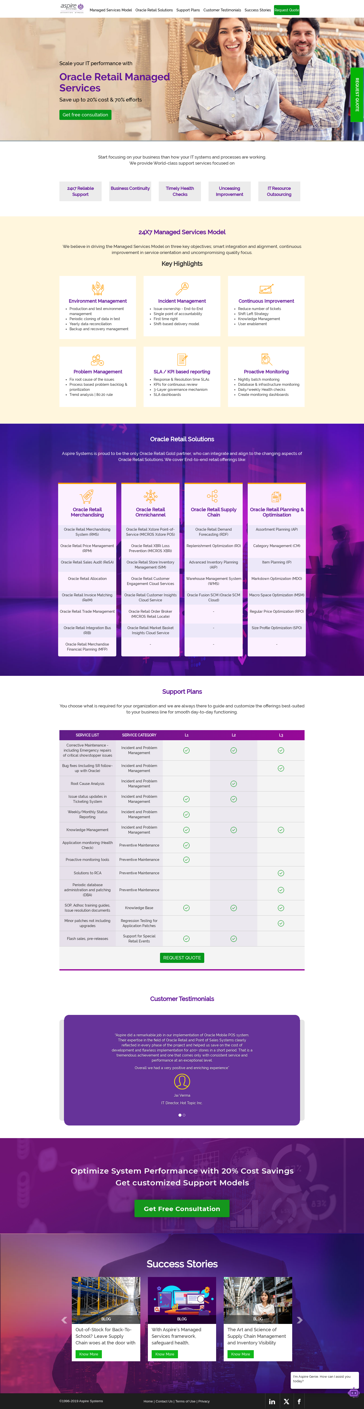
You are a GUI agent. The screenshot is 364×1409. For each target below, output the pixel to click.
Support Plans (188, 10)
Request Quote (287, 10)
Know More (88, 1354)
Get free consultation (85, 114)
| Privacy (203, 1401)
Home (149, 1401)
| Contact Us (163, 1401)
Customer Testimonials (222, 10)
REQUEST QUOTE (357, 95)
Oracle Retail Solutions (154, 10)
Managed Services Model (111, 10)
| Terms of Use (185, 1401)
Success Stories (258, 10)
